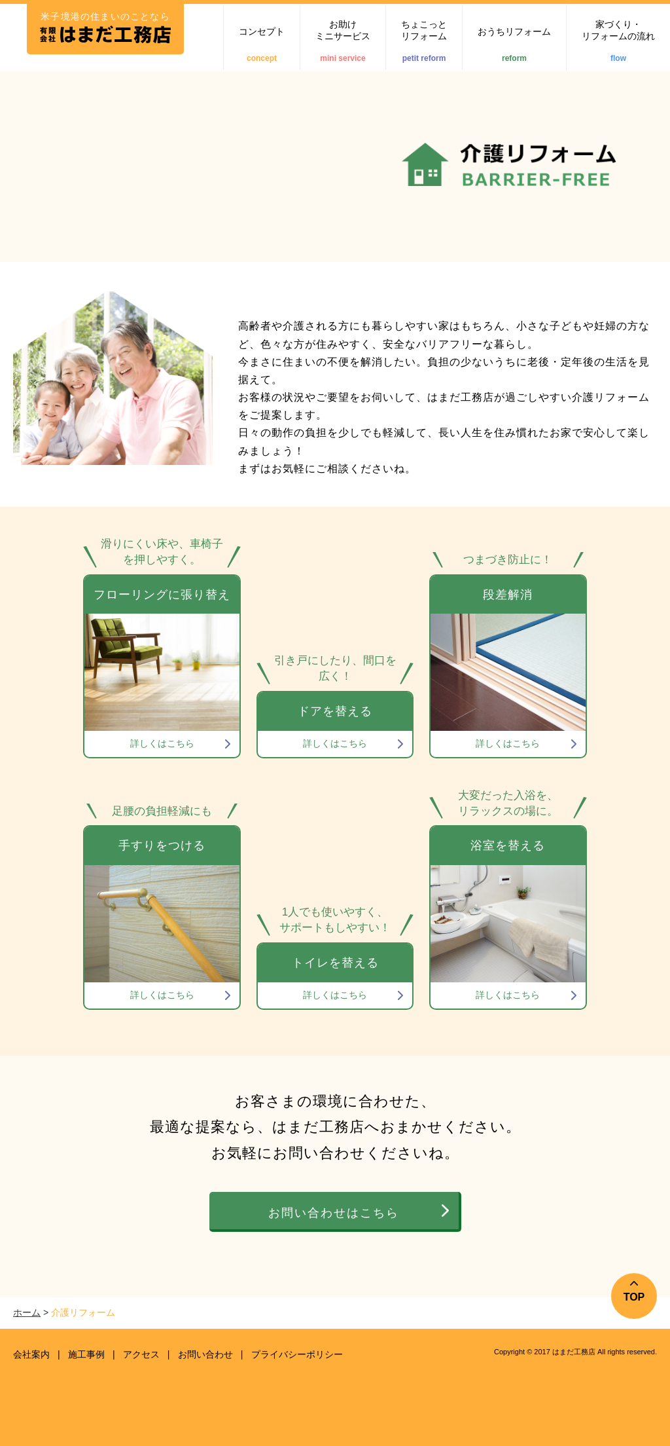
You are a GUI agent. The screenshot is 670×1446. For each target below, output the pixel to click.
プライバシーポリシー (297, 1354)
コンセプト (262, 44)
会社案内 (31, 1354)
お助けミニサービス (342, 41)
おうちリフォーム (514, 44)
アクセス (141, 1354)
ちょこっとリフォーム (424, 41)
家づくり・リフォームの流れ (618, 41)
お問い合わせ (205, 1354)
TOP (634, 1297)
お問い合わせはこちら (333, 1212)
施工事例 (86, 1354)
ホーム (27, 1312)
